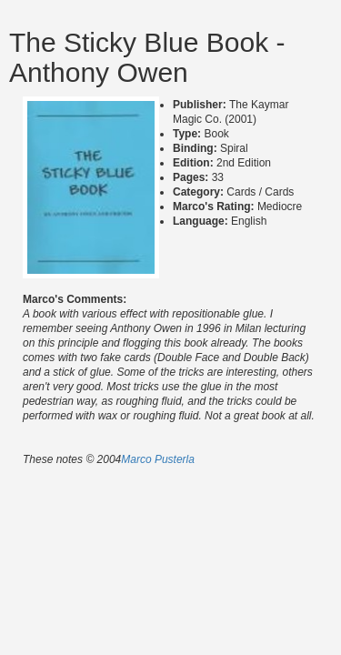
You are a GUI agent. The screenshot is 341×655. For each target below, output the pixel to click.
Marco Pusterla (158, 459)
